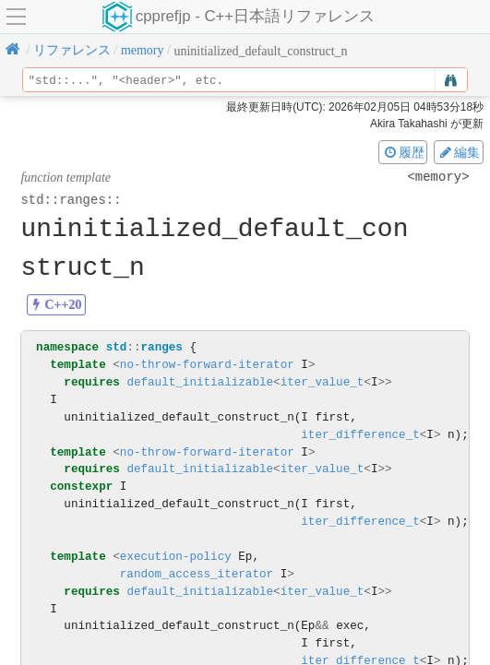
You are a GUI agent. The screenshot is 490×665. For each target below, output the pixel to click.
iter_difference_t (360, 435)
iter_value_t (323, 382)
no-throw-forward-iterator (207, 365)
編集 (458, 152)
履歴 (403, 152)
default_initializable (199, 382)
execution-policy (176, 556)
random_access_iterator (196, 574)
